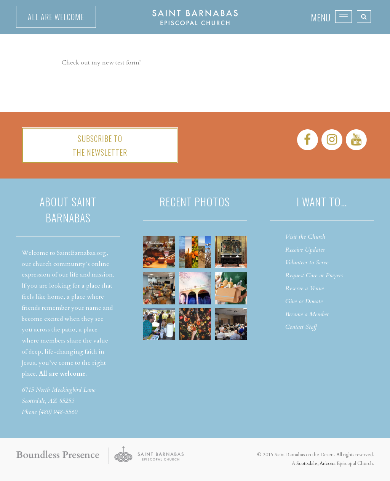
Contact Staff (301, 327)
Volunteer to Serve (306, 262)
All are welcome (56, 17)
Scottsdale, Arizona (316, 463)
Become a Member (307, 314)
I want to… (322, 201)
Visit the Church (305, 237)
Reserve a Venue (304, 288)
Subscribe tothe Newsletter (99, 145)
